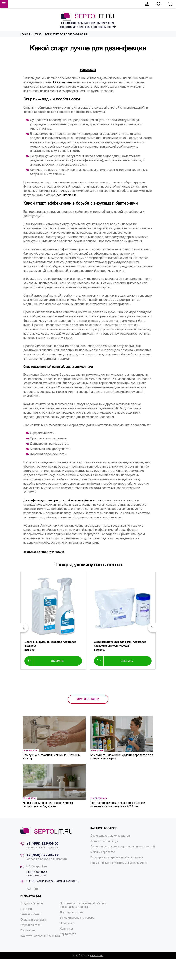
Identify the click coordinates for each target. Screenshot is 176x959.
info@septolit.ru (36, 867)
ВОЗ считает (62, 82)
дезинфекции (66, 195)
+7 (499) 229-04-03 (42, 843)
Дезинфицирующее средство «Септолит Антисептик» (63, 500)
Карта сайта (96, 956)
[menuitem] (110, 836)
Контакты (53, 848)
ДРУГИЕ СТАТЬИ (88, 699)
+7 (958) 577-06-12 (42, 855)
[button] (24, 627)
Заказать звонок (35, 848)
